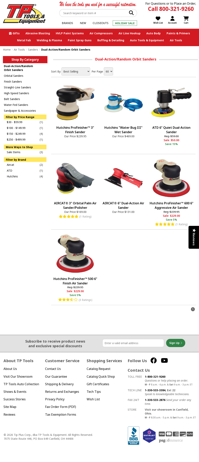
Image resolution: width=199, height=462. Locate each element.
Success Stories (14, 399)
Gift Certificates (98, 384)
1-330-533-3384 (155, 390)
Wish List (93, 399)
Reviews (9, 415)
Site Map (9, 407)
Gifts (16, 33)
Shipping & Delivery (59, 384)
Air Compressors (101, 33)
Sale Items (13, 152)
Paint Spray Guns (80, 40)
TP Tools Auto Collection (21, 384)
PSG (171, 441)
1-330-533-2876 (155, 400)
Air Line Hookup (130, 33)
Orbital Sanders (13, 76)
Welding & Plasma (49, 40)
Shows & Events (14, 392)
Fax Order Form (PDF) (60, 407)
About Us (10, 369)
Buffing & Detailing (110, 40)
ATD (9, 170)
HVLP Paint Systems (70, 33)
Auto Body (153, 33)
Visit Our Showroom (17, 377)
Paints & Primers (178, 33)
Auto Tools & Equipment (147, 40)
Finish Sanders (13, 81)
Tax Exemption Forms (60, 415)
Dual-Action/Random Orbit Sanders (18, 68)
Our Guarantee (56, 377)
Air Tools (176, 40)
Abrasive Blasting (37, 33)
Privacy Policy (55, 399)
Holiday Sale (125, 23)
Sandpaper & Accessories (20, 110)
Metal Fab (24, 40)
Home (7, 49)
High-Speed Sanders (16, 93)
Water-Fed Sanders (16, 105)
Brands (67, 23)
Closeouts (100, 23)
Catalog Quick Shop (101, 377)
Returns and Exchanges (62, 392)
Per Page (97, 71)
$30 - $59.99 (14, 122)
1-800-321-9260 (155, 376)
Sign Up (175, 343)
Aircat (10, 165)
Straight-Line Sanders (17, 87)
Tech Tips (94, 392)
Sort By (56, 71)
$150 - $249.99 (16, 134)
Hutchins (12, 176)
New (83, 23)
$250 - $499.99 (16, 139)
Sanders (33, 49)
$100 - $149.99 (16, 128)
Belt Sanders (12, 99)
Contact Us (53, 369)
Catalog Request (98, 369)
